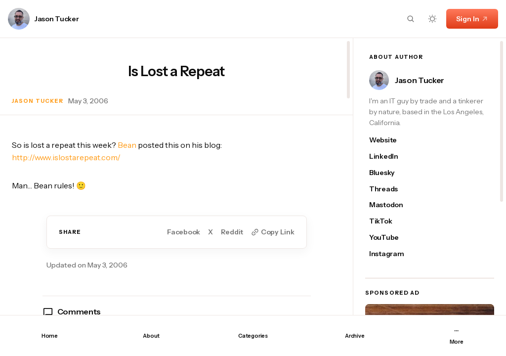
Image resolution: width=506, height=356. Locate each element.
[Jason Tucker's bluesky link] (391, 173)
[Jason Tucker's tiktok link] (391, 221)
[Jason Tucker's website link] (391, 140)
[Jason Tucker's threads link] (391, 189)
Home (50, 335)
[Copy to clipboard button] (272, 232)
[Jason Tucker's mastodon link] (391, 205)
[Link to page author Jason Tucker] (19, 19)
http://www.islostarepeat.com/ (66, 157)
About (151, 335)
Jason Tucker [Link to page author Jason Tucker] (57, 19)
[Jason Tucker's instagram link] (391, 254)
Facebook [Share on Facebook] (183, 232)
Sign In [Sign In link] (472, 18)
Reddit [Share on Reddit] (232, 232)
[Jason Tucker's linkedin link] (391, 156)
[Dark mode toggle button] (432, 19)
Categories (253, 335)
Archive (354, 335)
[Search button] (411, 19)
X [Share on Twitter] (210, 232)
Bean (127, 145)
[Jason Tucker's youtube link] (391, 237)
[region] (176, 176)
